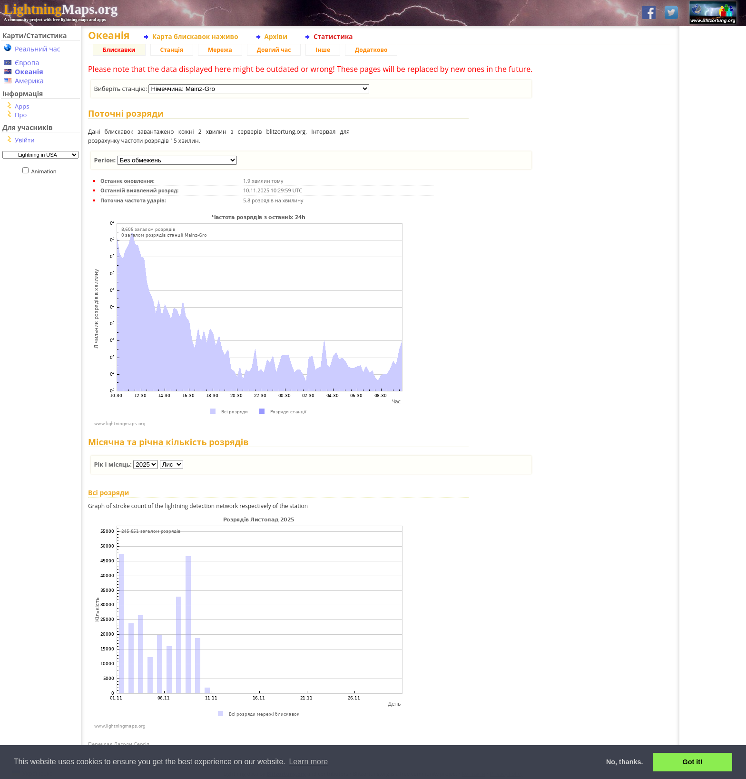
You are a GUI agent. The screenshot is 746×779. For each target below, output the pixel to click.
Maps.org (61, 9)
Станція (172, 50)
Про (21, 114)
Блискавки (119, 50)
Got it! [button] (693, 762)
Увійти (24, 140)
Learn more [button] (308, 762)
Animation (45, 171)
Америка (29, 80)
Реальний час (37, 48)
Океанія (29, 71)
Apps (22, 106)
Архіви (276, 36)
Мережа (220, 50)
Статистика (333, 36)
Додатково (371, 50)
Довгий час (274, 50)
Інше (322, 50)
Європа (27, 62)
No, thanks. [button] (624, 762)
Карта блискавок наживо (195, 36)
